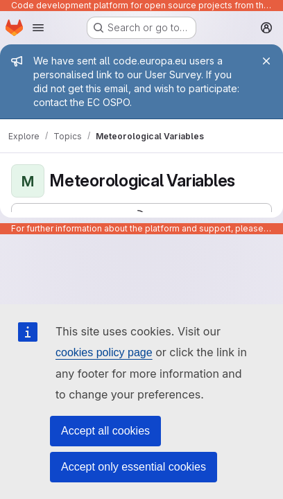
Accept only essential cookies (133, 467)
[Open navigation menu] (38, 28)
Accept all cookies (105, 431)
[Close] (266, 61)
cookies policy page (104, 352)
